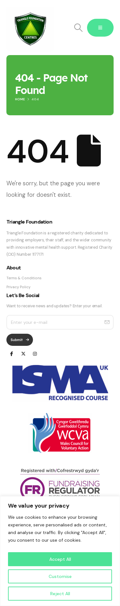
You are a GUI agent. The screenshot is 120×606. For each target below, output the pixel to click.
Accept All (60, 559)
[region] (60, 551)
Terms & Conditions (24, 278)
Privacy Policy (18, 287)
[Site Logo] (30, 28)
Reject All (60, 593)
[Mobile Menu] (100, 28)
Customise (60, 576)
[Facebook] (11, 353)
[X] (23, 353)
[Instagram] (34, 353)
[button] (78, 28)
